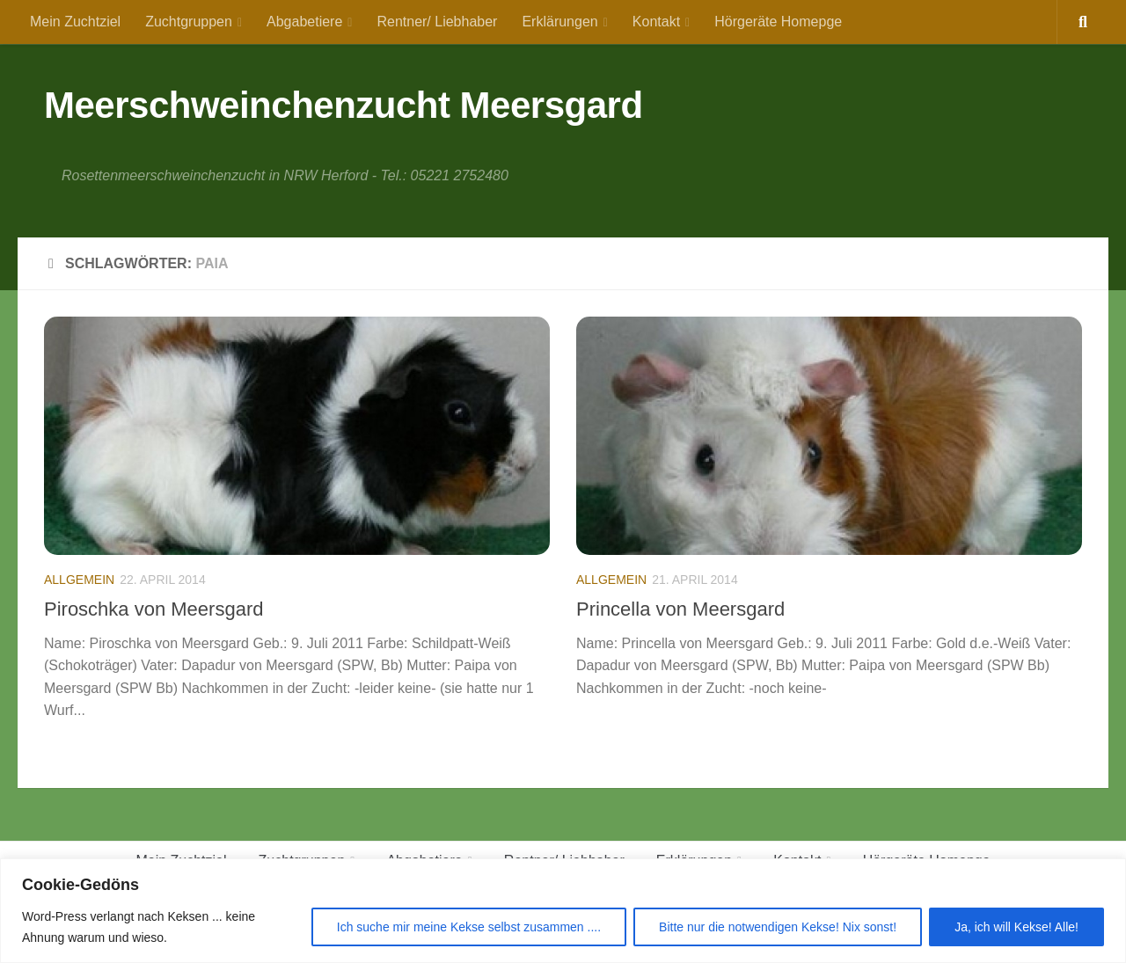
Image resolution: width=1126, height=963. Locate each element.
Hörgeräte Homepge (778, 21)
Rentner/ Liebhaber (437, 21)
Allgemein (79, 580)
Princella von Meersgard (680, 609)
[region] (563, 910)
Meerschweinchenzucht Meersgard (343, 105)
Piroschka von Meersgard (153, 609)
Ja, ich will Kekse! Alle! (1016, 927)
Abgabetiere (304, 21)
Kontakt (656, 21)
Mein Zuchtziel (75, 21)
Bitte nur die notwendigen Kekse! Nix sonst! (777, 927)
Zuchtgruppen (188, 21)
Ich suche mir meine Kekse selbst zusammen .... (469, 927)
